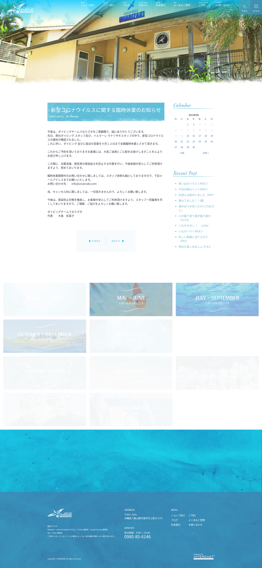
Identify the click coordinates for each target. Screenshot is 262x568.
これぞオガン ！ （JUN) (193, 225)
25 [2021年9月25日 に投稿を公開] (206, 141)
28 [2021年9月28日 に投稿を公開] (182, 147)
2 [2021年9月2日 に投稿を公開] (193, 124)
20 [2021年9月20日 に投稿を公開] (176, 141)
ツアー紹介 (109, 5)
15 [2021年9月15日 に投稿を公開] (188, 135)
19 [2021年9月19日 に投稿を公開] (212, 135)
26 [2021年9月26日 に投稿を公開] (212, 141)
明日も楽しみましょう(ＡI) (195, 247)
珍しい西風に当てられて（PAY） (193, 239)
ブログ (126, 5)
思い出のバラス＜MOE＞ (193, 183)
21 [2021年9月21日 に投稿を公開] (182, 141)
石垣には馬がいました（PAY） (197, 195)
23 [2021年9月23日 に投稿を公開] (193, 141)
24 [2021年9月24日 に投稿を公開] (200, 141)
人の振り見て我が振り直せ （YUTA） (195, 218)
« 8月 (181, 152)
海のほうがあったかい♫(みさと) (196, 208)
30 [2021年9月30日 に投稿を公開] (193, 147)
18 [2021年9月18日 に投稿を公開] (206, 135)
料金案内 (160, 5)
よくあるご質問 (182, 5)
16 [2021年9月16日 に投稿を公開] (193, 135)
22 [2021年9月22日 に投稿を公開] (188, 141)
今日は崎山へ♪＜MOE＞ (193, 189)
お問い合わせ (223, 5)
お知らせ (143, 5)
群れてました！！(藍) (191, 200)
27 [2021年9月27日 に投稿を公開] (176, 147)
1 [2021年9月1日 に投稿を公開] (187, 124)
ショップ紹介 (88, 5)
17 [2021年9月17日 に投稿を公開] (200, 135)
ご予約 (202, 5)
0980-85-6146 (137, 536)
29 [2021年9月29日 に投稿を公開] (188, 147)
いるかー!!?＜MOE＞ (191, 231)
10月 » (206, 152)
